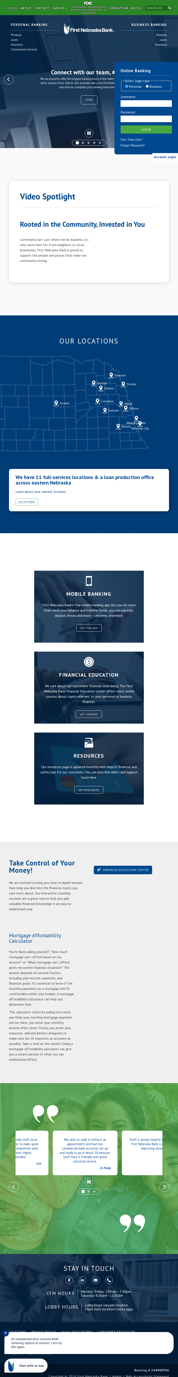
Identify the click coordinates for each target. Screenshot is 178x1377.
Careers (59, 8)
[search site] (156, 8)
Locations (28, 502)
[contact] (95, 1281)
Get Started (88, 714)
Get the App (89, 628)
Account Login (162, 156)
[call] (109, 1281)
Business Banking (149, 25)
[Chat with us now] (26, 1366)
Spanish (12, 8)
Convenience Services (24, 49)
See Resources (89, 790)
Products (16, 35)
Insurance (17, 45)
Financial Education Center (125, 870)
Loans (16, 40)
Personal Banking (29, 25)
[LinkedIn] (82, 1281)
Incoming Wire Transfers (31, 1354)
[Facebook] (69, 1281)
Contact (42, 8)
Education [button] (118, 8)
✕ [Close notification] (5, 1333)
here (129, 1310)
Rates (135, 8)
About (26, 8)
